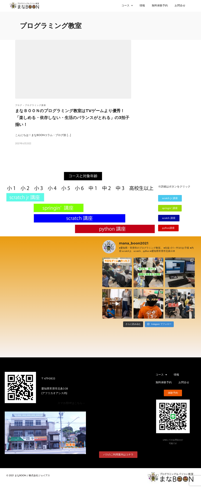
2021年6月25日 (23, 143)
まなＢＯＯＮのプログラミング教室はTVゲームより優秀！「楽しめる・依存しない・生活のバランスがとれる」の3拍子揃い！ (72, 117)
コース (127, 5)
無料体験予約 (160, 5)
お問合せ (180, 5)
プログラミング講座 (35, 105)
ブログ (18, 105)
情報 (142, 5)
